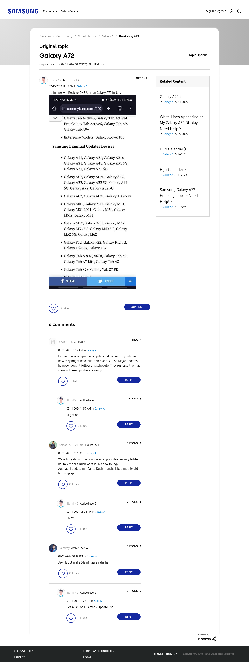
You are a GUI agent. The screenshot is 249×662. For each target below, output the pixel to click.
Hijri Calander (171, 149)
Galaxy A (82, 86)
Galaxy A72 (169, 96)
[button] (143, 78)
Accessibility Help (27, 651)
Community (50, 11)
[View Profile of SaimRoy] (64, 548)
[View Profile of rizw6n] (63, 342)
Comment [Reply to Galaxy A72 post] (137, 307)
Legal (87, 657)
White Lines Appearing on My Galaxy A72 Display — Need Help (182, 123)
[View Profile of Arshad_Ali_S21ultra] (71, 445)
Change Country (165, 654)
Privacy (19, 657)
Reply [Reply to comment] (129, 380)
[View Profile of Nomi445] (55, 80)
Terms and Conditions (99, 651)
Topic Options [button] (198, 55)
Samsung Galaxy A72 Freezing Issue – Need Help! (179, 195)
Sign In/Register (216, 11)
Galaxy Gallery (69, 11)
